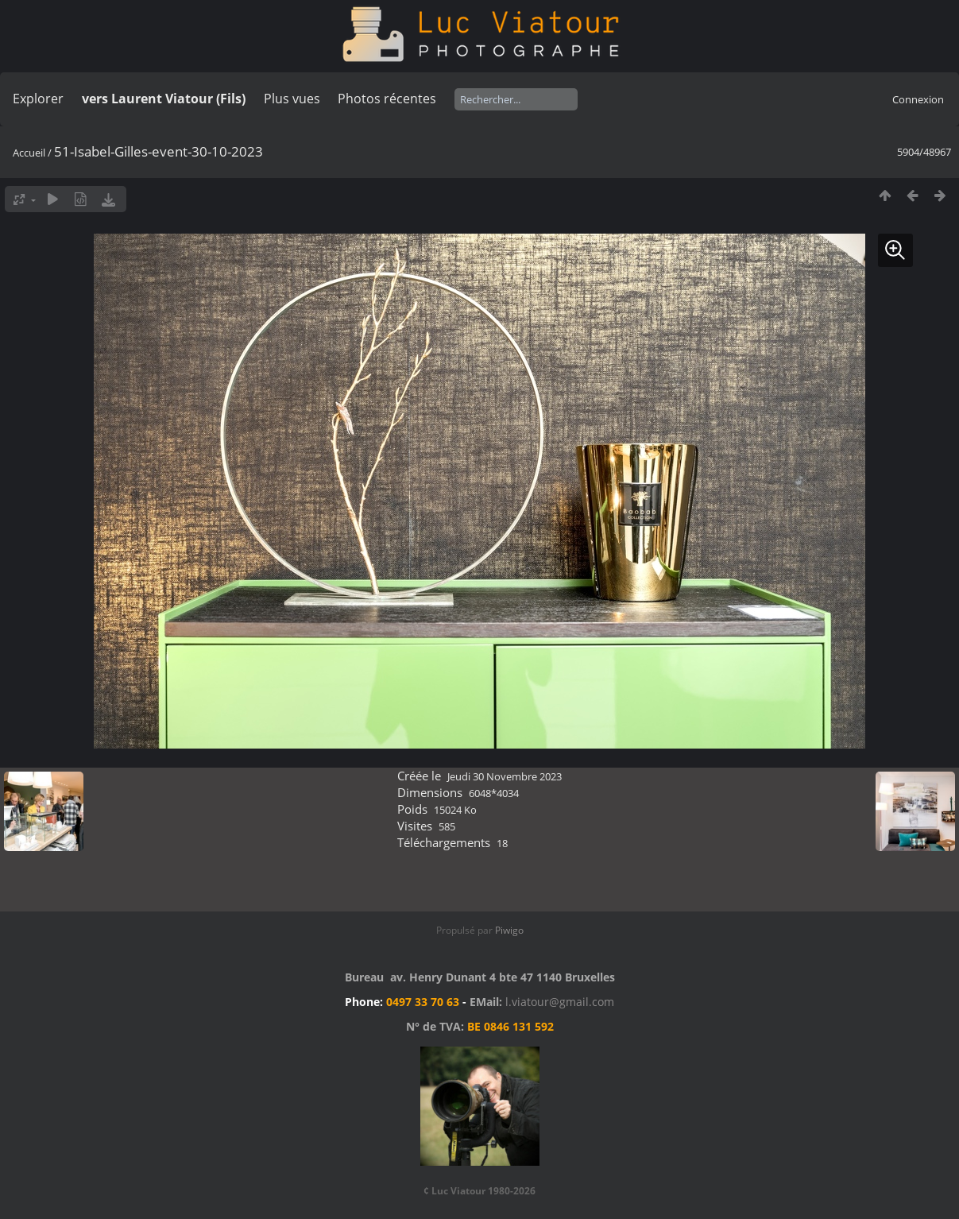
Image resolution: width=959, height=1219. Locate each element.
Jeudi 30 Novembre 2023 (504, 776)
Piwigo (509, 930)
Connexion (918, 99)
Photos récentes (387, 98)
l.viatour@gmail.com (559, 1001)
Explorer (38, 98)
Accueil (29, 152)
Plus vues (292, 98)
